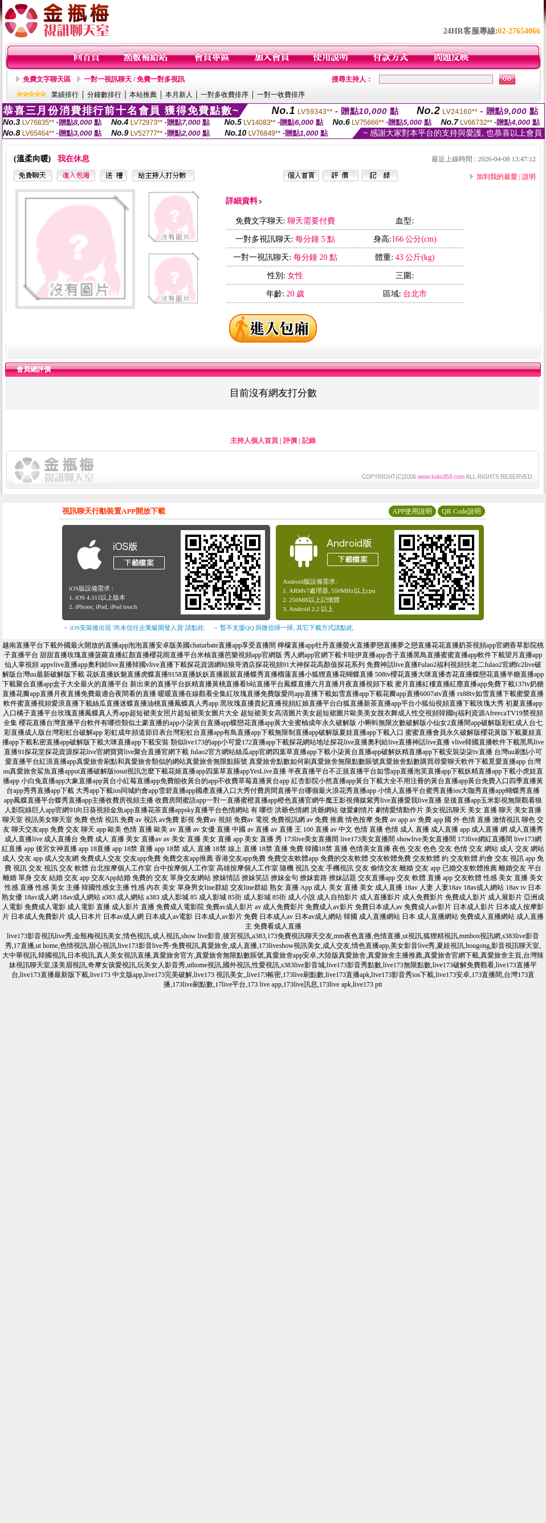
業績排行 (65, 95)
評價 (290, 441)
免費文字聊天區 (47, 79)
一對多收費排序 (224, 95)
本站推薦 (143, 95)
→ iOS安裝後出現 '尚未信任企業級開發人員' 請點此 (133, 627)
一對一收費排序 (281, 95)
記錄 (309, 441)
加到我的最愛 (497, 177)
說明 (529, 177)
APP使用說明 (412, 511)
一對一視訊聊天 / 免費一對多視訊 (134, 79)
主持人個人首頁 (254, 441)
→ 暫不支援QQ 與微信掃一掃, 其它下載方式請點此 (282, 627)
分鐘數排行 (104, 95)
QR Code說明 (461, 511)
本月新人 (179, 95)
